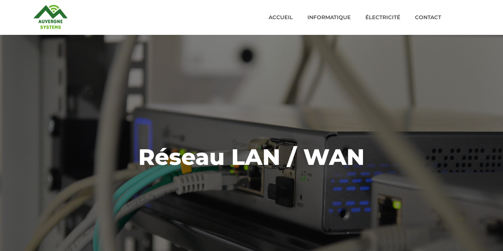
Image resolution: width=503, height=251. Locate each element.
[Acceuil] (50, 17)
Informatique (329, 17)
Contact (428, 17)
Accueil (281, 17)
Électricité (382, 17)
